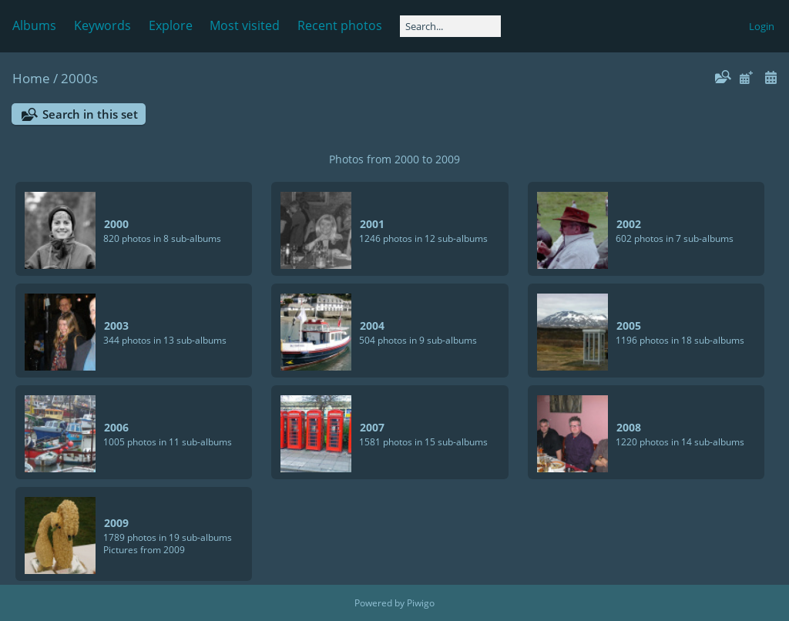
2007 (372, 427)
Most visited (245, 25)
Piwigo (421, 602)
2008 (628, 427)
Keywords (102, 25)
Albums (34, 25)
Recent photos (339, 25)
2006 (116, 427)
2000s (79, 78)
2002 (628, 224)
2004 (372, 325)
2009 (116, 522)
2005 (628, 325)
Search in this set (90, 114)
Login (761, 26)
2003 (116, 325)
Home (31, 78)
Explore (171, 25)
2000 (116, 224)
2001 (372, 224)
